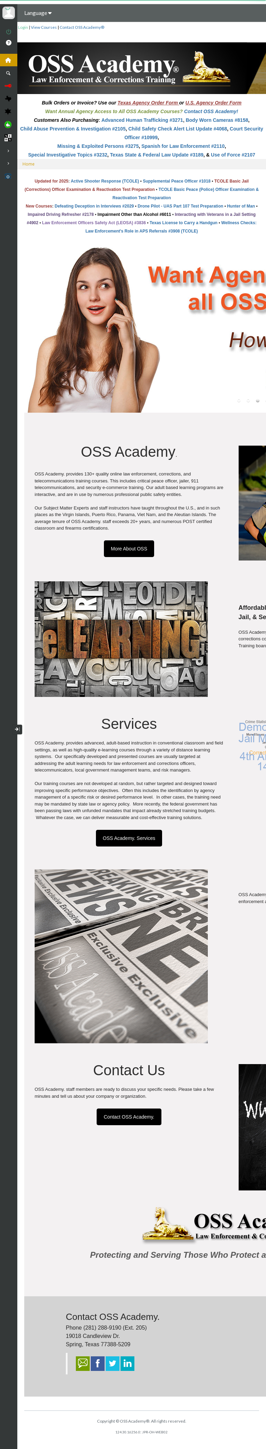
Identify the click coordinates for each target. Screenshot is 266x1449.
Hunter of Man (241, 206)
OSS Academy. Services (129, 838)
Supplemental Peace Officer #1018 (176, 181)
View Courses (44, 27)
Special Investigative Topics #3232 (67, 155)
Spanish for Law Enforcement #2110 (182, 146)
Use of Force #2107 (233, 155)
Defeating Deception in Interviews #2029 (94, 206)
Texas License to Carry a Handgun (184, 222)
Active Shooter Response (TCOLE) (105, 181)
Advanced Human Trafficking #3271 (142, 120)
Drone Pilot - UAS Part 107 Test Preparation (180, 206)
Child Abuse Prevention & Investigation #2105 (72, 129)
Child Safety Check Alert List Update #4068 (177, 129)
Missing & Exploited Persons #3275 (98, 146)
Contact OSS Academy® (82, 27)
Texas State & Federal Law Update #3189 (157, 155)
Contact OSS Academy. (129, 1117)
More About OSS (129, 548)
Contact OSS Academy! (211, 111)
